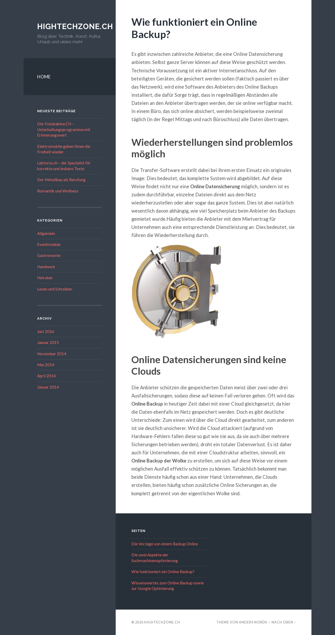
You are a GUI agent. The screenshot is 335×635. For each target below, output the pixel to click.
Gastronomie (48, 255)
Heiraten (45, 277)
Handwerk (46, 266)
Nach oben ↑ (284, 622)
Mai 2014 (45, 364)
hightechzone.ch (76, 26)
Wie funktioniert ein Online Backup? (162, 571)
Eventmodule (48, 244)
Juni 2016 (45, 331)
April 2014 (46, 375)
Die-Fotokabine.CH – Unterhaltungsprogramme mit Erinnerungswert (63, 129)
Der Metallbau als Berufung (61, 179)
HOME (44, 76)
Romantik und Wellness (58, 191)
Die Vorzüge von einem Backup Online (164, 543)
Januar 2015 (48, 342)
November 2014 (51, 353)
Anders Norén (253, 622)
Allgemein (46, 233)
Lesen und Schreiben (54, 289)
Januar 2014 (48, 387)
